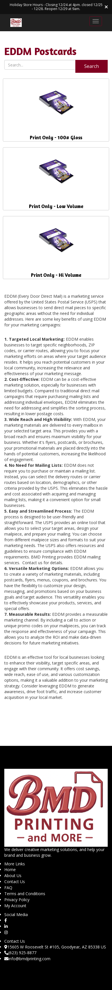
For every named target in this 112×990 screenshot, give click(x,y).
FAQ (8, 887)
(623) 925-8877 (20, 952)
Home (10, 869)
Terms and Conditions (24, 893)
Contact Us (14, 881)
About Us (12, 875)
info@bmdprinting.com (27, 958)
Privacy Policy (17, 899)
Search (91, 66)
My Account (15, 905)
